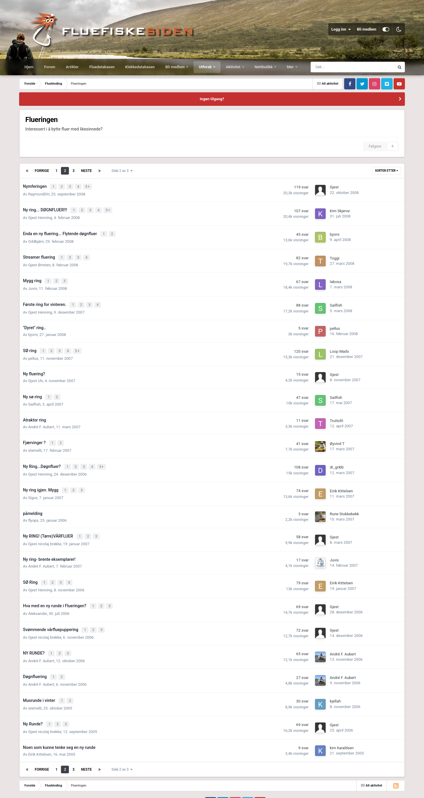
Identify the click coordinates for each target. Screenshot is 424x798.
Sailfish (336, 301)
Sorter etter (386, 170)
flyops (33, 511)
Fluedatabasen (102, 67)
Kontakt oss (68, 789)
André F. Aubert (41, 420)
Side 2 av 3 (122, 171)
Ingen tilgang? (212, 99)
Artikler (72, 67)
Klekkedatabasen (140, 67)
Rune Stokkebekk (344, 505)
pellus (335, 323)
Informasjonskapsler (99, 789)
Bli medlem (366, 29)
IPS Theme (27, 784)
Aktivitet (233, 67)
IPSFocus (49, 784)
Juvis (32, 284)
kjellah (335, 686)
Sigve (32, 488)
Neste (86, 171)
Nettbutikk (264, 67)
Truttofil (336, 414)
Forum (49, 67)
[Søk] (333, 67)
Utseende (45, 789)
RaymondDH (38, 193)
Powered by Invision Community (380, 789)
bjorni (334, 232)
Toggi (334, 255)
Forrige (42, 171)
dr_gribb (337, 459)
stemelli (35, 443)
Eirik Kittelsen (341, 482)
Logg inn (341, 29)
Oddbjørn (36, 239)
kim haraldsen (342, 732)
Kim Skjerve (340, 210)
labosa (335, 278)
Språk (25, 789)
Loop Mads (339, 346)
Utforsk (206, 67)
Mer (290, 67)
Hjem (29, 67)
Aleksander (37, 602)
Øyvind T (337, 436)
